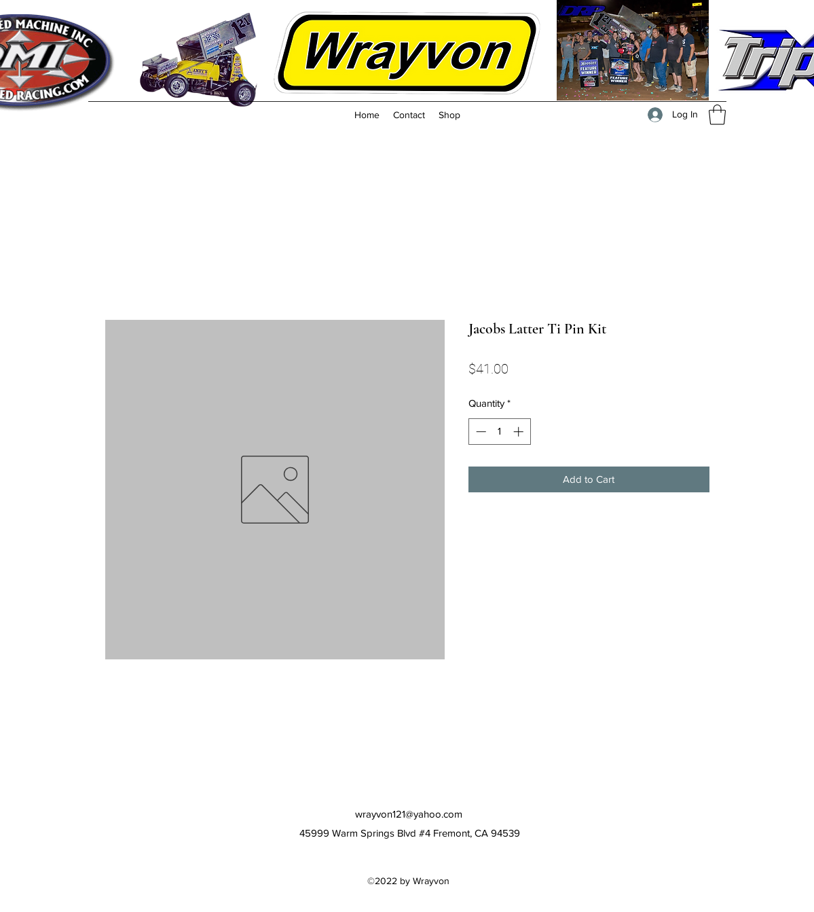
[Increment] (520, 431)
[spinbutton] (499, 431)
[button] (717, 115)
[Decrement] (479, 431)
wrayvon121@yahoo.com (408, 814)
